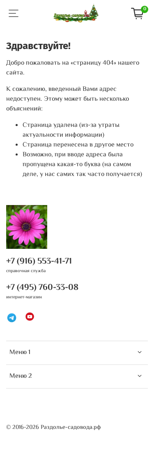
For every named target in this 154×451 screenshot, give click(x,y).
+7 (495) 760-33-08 (42, 287)
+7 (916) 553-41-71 (39, 261)
